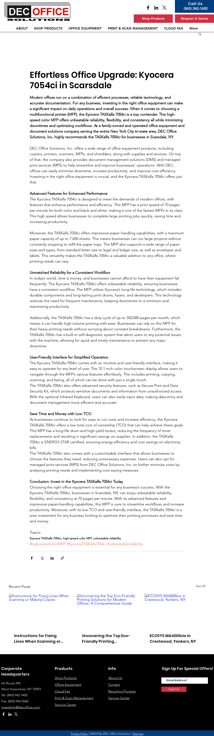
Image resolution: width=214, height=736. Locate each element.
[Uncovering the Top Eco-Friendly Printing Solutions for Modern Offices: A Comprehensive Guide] (107, 611)
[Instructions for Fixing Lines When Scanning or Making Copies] (39, 611)
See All (200, 586)
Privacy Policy (79, 734)
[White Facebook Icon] (3, 714)
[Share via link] (62, 558)
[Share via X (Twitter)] (42, 558)
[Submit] (173, 689)
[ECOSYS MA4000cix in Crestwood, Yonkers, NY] (175, 611)
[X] (164, 7)
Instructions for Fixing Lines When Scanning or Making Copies (37, 638)
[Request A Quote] (194, 18)
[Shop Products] (153, 18)
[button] (200, 34)
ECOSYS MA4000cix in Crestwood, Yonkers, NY (173, 638)
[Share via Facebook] (32, 558)
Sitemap (138, 734)
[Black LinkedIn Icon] (156, 7)
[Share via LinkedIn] (52, 558)
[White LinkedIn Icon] (10, 714)
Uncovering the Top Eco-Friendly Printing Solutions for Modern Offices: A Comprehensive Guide (106, 638)
